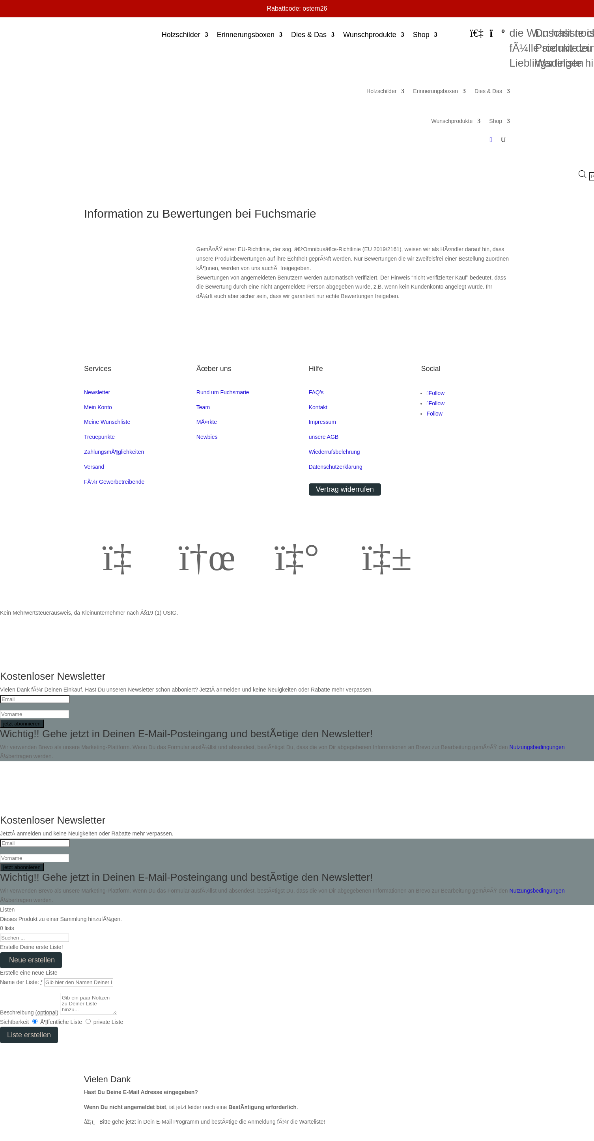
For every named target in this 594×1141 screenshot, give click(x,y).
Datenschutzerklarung (335, 467)
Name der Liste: (21, 982)
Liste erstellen (29, 1035)
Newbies (207, 437)
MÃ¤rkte (206, 422)
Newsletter (97, 392)
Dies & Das (309, 35)
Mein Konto (98, 407)
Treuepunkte (99, 437)
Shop (421, 35)
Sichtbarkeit (14, 1022)
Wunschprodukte (369, 35)
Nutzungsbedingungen (537, 747)
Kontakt (318, 407)
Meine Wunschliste (107, 422)
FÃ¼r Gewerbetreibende (114, 482)
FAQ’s (316, 392)
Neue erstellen (31, 960)
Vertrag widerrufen (345, 489)
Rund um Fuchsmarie (222, 392)
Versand (94, 467)
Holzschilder (181, 35)
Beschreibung (29, 1012)
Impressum (322, 422)
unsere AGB (324, 437)
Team (203, 407)
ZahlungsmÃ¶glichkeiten (114, 452)
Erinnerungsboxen (246, 35)
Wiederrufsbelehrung (334, 452)
